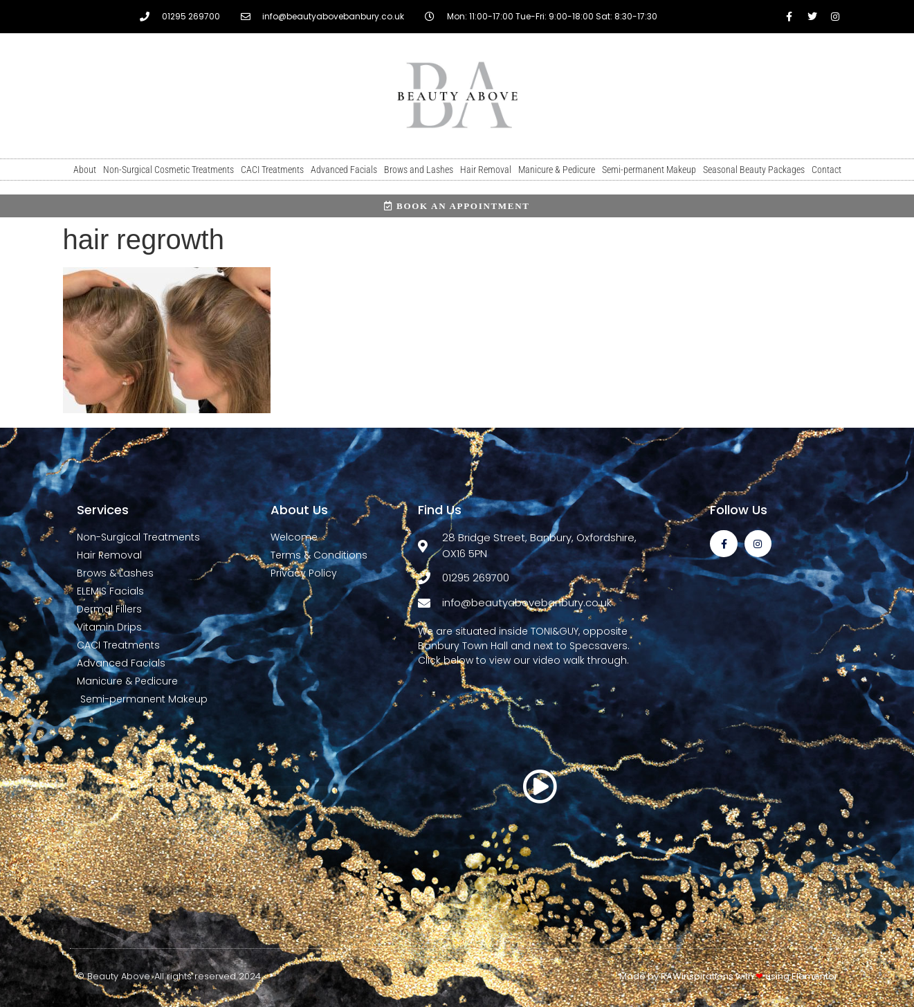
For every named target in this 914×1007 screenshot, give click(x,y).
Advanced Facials (344, 169)
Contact (826, 169)
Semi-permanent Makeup (649, 169)
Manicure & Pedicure (556, 169)
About (84, 169)
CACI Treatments (272, 169)
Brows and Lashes (418, 169)
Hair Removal (485, 169)
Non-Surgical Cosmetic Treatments (168, 169)
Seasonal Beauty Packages (754, 169)
